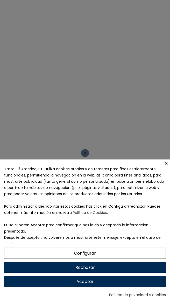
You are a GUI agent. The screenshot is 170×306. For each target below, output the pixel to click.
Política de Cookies (90, 212)
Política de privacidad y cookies (137, 294)
